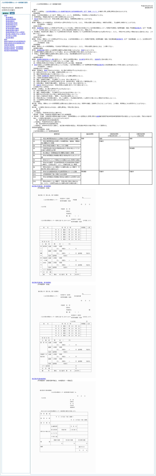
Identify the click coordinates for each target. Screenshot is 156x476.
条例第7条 (45, 76)
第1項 (36, 19)
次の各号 (82, 59)
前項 (35, 65)
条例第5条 (40, 28)
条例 (45, 70)
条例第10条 (40, 50)
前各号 (39, 85)
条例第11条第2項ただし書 (45, 59)
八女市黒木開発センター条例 (72, 11)
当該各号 (97, 59)
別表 (82, 50)
